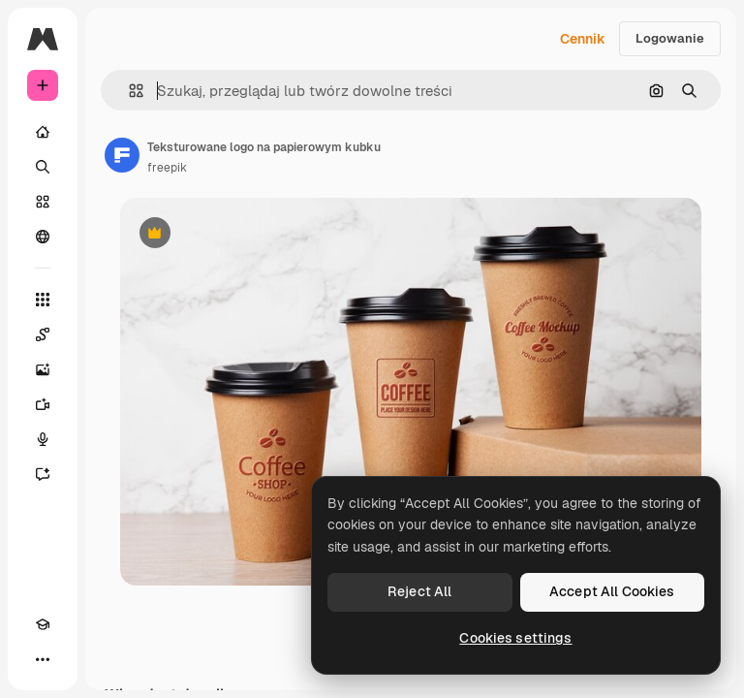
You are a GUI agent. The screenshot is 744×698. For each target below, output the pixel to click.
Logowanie (670, 38)
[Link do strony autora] (122, 155)
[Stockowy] (42, 201)
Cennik (582, 39)
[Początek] (42, 131)
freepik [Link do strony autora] (167, 167)
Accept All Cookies (612, 591)
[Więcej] (42, 659)
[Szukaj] (42, 166)
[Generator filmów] (42, 404)
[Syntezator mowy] (42, 439)
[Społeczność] (42, 236)
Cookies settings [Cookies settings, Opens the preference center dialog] (515, 638)
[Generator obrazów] (42, 369)
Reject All (419, 591)
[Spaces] (42, 334)
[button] (128, 90)
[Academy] (42, 624)
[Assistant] (42, 474)
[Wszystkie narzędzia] (42, 299)
